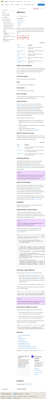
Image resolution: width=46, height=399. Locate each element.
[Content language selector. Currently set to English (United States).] (6, 394)
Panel (33, 309)
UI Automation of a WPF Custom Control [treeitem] (9, 37)
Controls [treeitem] (3, 12)
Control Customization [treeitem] (7, 22)
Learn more (41, 350)
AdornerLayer (35, 105)
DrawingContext (28, 167)
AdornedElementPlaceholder (24, 335)
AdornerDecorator (20, 153)
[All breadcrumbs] (18, 9)
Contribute (20, 396)
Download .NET (41, 4)
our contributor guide (22, 366)
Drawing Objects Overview (24, 343)
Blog (15, 396)
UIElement (19, 105)
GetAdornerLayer (31, 275)
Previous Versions (10, 396)
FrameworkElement (33, 28)
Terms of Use (3, 398)
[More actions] (44, 9)
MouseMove (19, 190)
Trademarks (9, 398)
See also (19, 25)
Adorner (20, 68)
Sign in (43, 1)
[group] (31, 252)
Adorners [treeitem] (5, 33)
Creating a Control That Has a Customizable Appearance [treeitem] (8, 26)
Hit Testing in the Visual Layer (36, 199)
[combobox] (7, 10)
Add (23, 284)
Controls (23, 8)
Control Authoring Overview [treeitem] (8, 23)
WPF (20, 8)
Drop (38, 188)
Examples (19, 23)
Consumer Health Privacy (32, 396)
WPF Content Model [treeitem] (5, 15)
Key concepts (20, 22)
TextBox (18, 288)
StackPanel (25, 322)
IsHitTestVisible (24, 197)
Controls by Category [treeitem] (6, 13)
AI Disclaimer (3, 396)
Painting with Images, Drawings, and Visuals (27, 346)
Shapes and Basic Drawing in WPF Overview (27, 348)
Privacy (24, 396)
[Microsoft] (2, 1)
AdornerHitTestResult (23, 341)
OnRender (19, 73)
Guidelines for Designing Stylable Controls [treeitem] (9, 29)
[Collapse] (14, 8)
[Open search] (40, 2)
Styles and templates (21, 20)
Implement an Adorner (21, 47)
